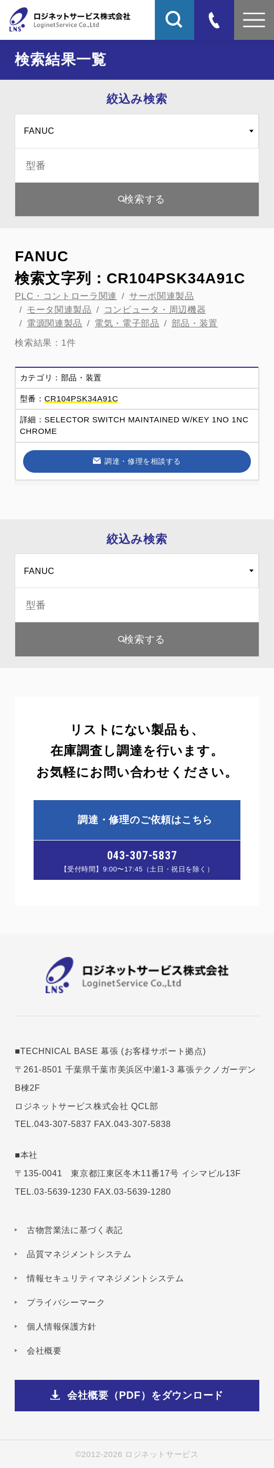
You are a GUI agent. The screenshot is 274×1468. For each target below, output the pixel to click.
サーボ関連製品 (161, 296)
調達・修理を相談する (142, 461)
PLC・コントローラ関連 (66, 296)
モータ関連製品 (59, 309)
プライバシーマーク (66, 1302)
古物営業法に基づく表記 (75, 1230)
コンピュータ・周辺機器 (155, 309)
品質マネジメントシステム (79, 1254)
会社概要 (44, 1350)
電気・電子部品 (127, 323)
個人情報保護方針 (62, 1326)
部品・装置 (195, 323)
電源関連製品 (54, 323)
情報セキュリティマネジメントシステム (105, 1278)
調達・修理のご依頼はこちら (145, 819)
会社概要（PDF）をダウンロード (145, 1395)
